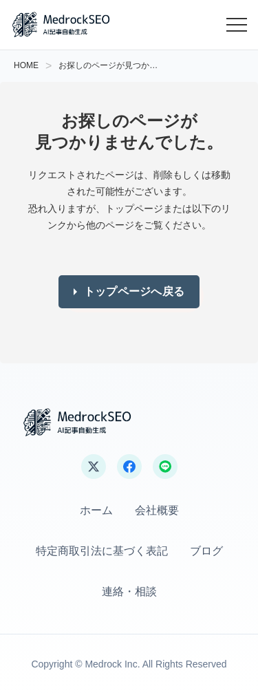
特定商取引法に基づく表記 (102, 551)
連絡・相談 (129, 591)
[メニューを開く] (236, 25)
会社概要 (157, 510)
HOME (26, 65)
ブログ (206, 551)
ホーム (96, 510)
